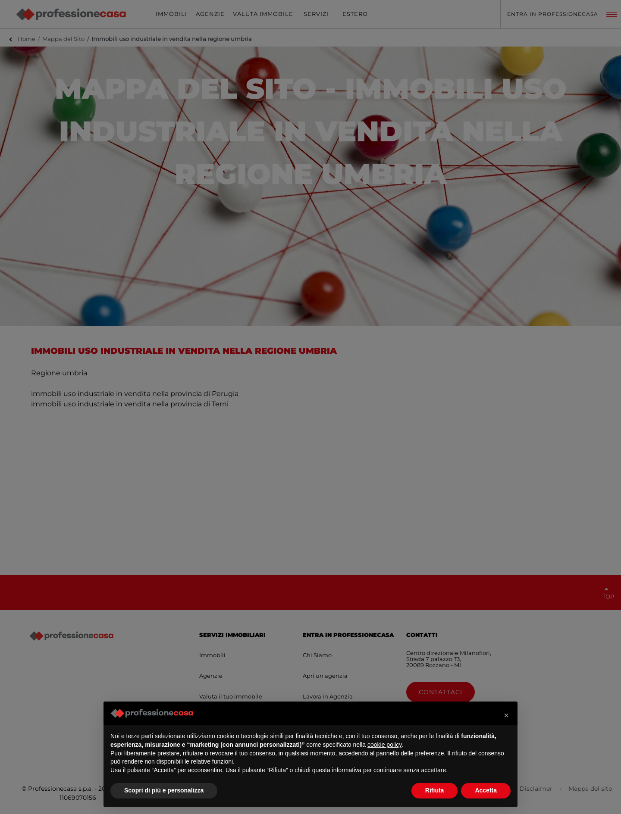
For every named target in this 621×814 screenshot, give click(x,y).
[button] (506, 715)
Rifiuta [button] (434, 790)
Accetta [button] (486, 790)
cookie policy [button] (384, 744)
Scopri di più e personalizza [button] (164, 790)
